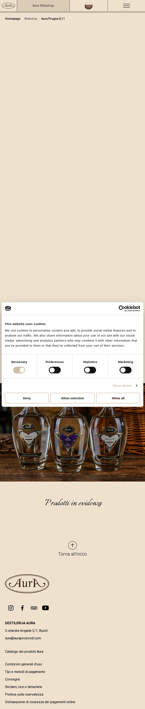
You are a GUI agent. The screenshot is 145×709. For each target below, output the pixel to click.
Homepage (13, 18)
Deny (27, 398)
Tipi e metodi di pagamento (25, 672)
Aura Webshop (43, 6)
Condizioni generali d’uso (23, 665)
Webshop (31, 18)
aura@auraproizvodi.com (23, 639)
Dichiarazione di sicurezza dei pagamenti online (40, 702)
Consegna (12, 680)
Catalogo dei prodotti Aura (24, 652)
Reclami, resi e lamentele (23, 687)
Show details (122, 385)
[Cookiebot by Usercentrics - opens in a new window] (121, 308)
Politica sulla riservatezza (24, 695)
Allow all (118, 398)
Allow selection (72, 398)
